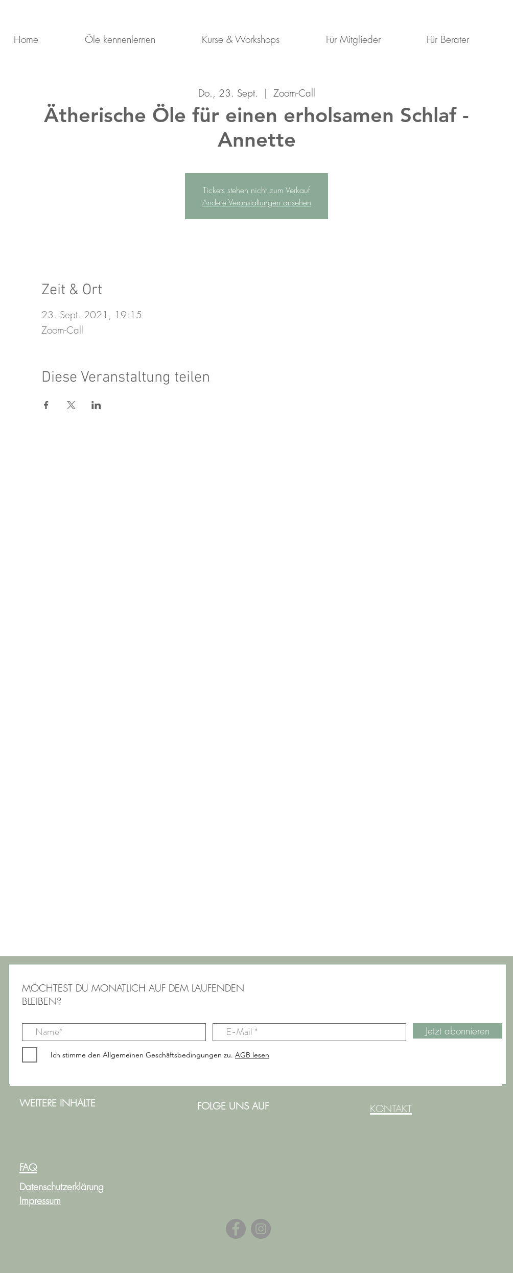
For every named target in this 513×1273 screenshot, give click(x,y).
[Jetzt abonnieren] (457, 1031)
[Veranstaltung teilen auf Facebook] (46, 405)
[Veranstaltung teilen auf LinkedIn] (96, 405)
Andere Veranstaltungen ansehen (256, 202)
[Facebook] (236, 1229)
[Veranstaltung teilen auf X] (71, 405)
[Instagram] (261, 1229)
